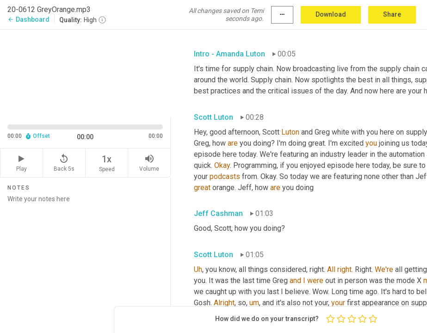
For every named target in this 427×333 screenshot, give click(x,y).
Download (331, 14)
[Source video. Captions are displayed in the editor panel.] (85, 72)
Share (392, 14)
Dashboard (28, 19)
